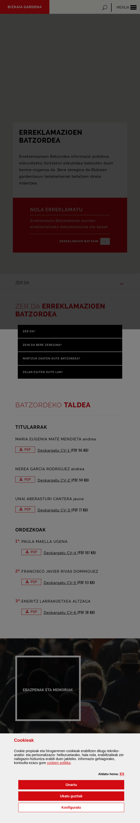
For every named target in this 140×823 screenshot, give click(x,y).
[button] (122, 774)
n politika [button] (59, 763)
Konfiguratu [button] (92, 807)
